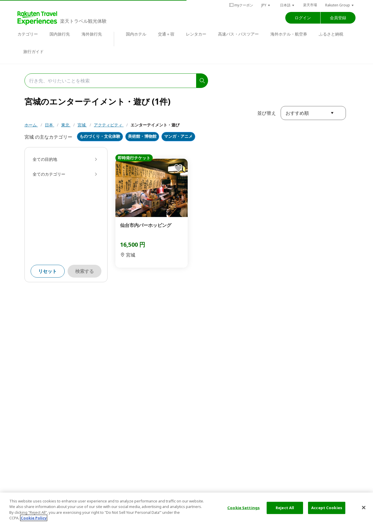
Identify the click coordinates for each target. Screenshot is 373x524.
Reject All (285, 507)
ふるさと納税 (331, 34)
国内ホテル (136, 34)
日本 (49, 125)
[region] (186, 508)
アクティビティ (109, 125)
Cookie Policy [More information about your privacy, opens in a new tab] (34, 518)
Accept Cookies (326, 507)
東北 (66, 125)
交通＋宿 (166, 34)
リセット (47, 271)
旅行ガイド (33, 51)
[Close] (363, 507)
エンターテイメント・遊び (155, 125)
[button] (266, 5)
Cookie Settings (243, 507)
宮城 (82, 125)
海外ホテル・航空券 (288, 34)
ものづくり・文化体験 (100, 136)
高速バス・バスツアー (238, 34)
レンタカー (196, 34)
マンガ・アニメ (178, 136)
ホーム (31, 125)
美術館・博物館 (142, 136)
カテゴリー (27, 34)
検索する (84, 271)
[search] (202, 80)
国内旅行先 (60, 34)
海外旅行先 (92, 34)
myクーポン (241, 5)
